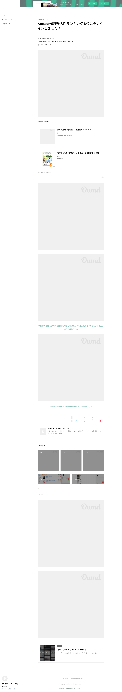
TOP (3, 15)
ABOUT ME (6, 24)
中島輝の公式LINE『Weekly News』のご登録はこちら (71, 407)
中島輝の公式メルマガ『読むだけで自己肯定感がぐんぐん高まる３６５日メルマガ (70, 326)
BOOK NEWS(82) (41, 172)
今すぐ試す (92, 3)
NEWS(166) (48, 172)
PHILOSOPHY (7, 20)
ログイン (103, 3)
